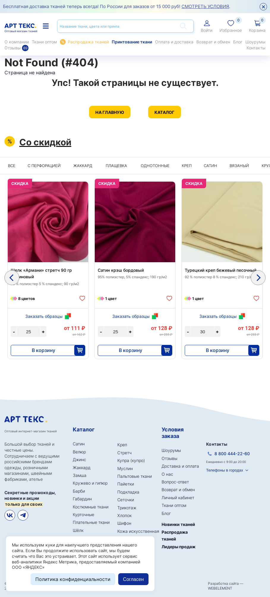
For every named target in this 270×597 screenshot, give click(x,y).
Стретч (124, 452)
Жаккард (82, 165)
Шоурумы (255, 41)
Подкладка (128, 491)
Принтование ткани (132, 41)
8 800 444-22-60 (232, 453)
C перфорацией (44, 165)
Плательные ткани (91, 522)
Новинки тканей (178, 524)
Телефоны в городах (224, 470)
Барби (79, 491)
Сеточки (125, 499)
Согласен (133, 579)
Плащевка (116, 165)
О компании (16, 41)
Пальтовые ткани (134, 476)
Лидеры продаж (178, 546)
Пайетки (125, 483)
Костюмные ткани (90, 506)
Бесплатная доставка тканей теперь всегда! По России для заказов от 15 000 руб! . (116, 6)
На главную (109, 112)
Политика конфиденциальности (72, 579)
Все (11, 165)
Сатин (210, 165)
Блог (237, 41)
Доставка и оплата (180, 466)
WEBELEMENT (220, 588)
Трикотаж (126, 507)
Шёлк (78, 530)
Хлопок (124, 515)
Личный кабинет (178, 497)
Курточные (83, 514)
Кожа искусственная (138, 531)
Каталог (164, 112)
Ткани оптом (44, 41)
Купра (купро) (131, 460)
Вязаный (239, 165)
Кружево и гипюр (90, 483)
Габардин (82, 498)
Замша (79, 475)
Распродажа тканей (88, 41)
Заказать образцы (44, 316)
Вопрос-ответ (175, 481)
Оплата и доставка (174, 41)
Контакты (256, 47)
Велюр (79, 451)
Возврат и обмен (213, 41)
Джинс (79, 459)
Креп (187, 165)
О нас (167, 474)
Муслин (125, 468)
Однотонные (155, 165)
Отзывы (16, 48)
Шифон (124, 523)
